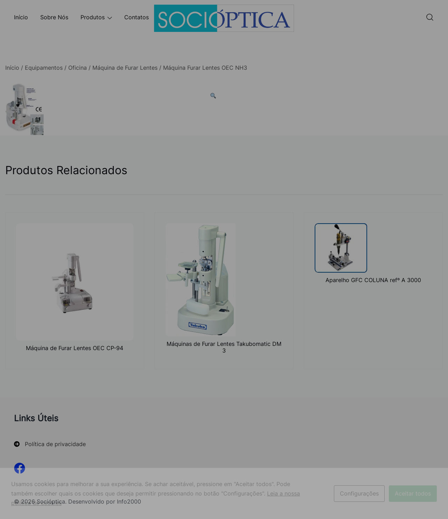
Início (21, 17)
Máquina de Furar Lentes (125, 67)
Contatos (136, 17)
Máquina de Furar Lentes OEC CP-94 (74, 347)
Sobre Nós (54, 17)
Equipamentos (44, 67)
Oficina (77, 67)
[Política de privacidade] (50, 444)
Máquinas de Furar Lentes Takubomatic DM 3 (224, 347)
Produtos (92, 17)
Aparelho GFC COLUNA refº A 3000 (373, 280)
